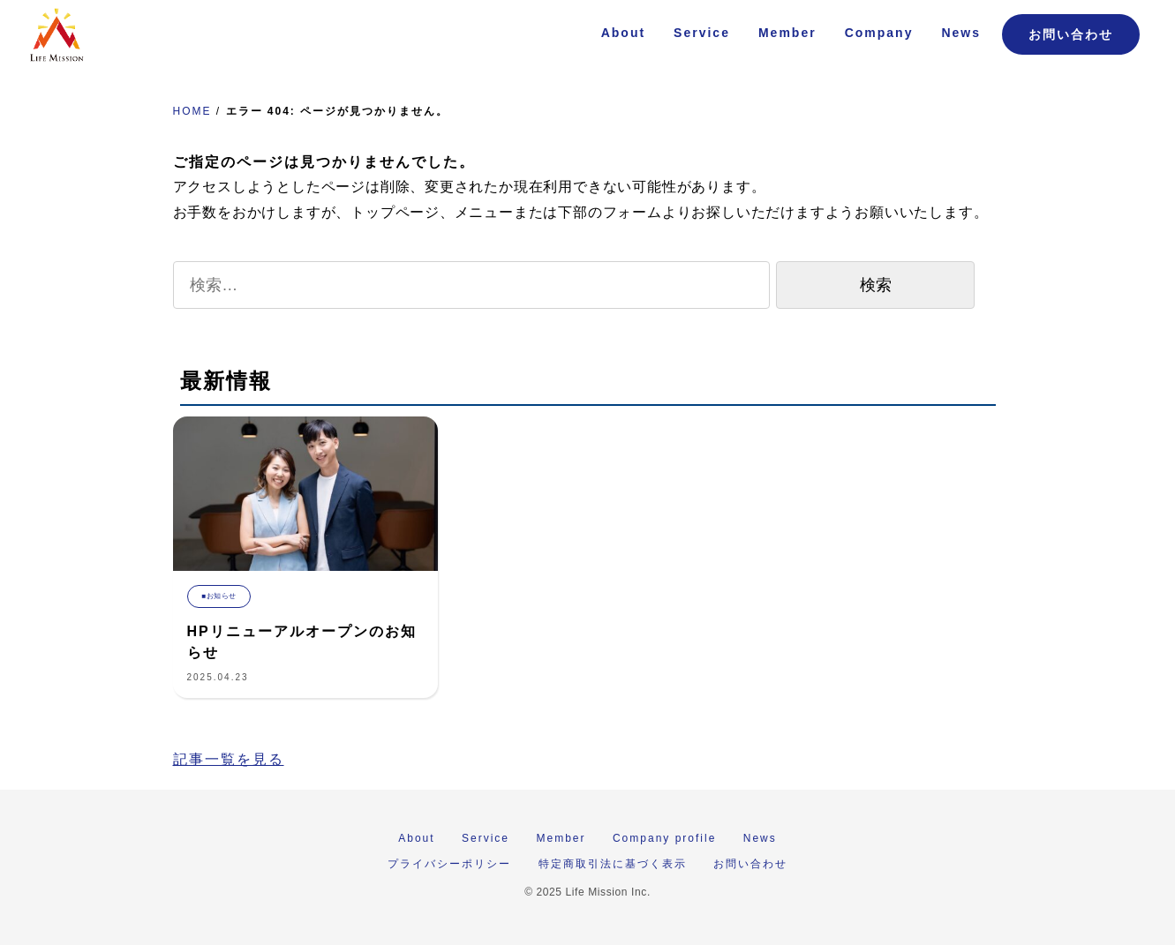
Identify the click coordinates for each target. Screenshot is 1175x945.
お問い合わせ (1070, 34)
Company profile (664, 838)
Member (787, 33)
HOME (192, 111)
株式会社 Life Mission (56, 35)
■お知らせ (219, 596)
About (623, 33)
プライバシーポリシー (449, 864)
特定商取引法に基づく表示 (613, 864)
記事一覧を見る (228, 759)
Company (879, 33)
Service (702, 33)
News (961, 33)
